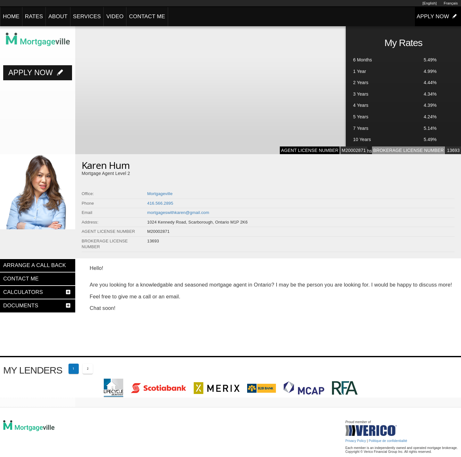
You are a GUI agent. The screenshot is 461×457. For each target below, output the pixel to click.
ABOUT (58, 16)
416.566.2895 (160, 203)
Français (451, 3)
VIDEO (115, 16)
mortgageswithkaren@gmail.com (178, 212)
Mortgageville (160, 193)
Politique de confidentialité (388, 441)
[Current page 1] (74, 369)
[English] (430, 3)
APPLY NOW (438, 16)
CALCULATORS (23, 292)
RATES (34, 16)
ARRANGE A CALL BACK (34, 265)
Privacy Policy (355, 441)
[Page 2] (88, 369)
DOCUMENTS (20, 306)
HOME (11, 16)
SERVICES (87, 16)
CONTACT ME (147, 16)
